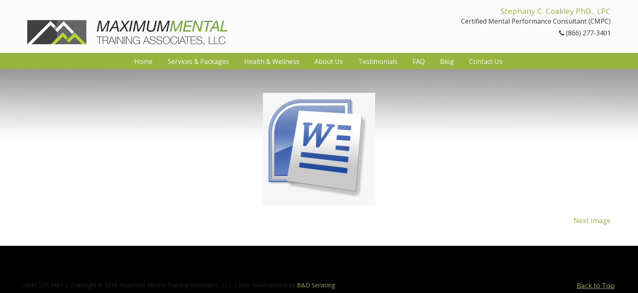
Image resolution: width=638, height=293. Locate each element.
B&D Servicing (316, 285)
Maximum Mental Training (127, 25)
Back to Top (596, 285)
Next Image (592, 220)
